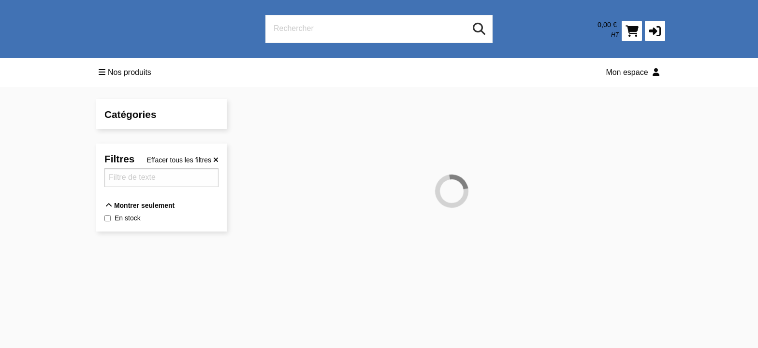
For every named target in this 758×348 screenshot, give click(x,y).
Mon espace (632, 72)
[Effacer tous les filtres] (183, 160)
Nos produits (125, 72)
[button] (655, 31)
